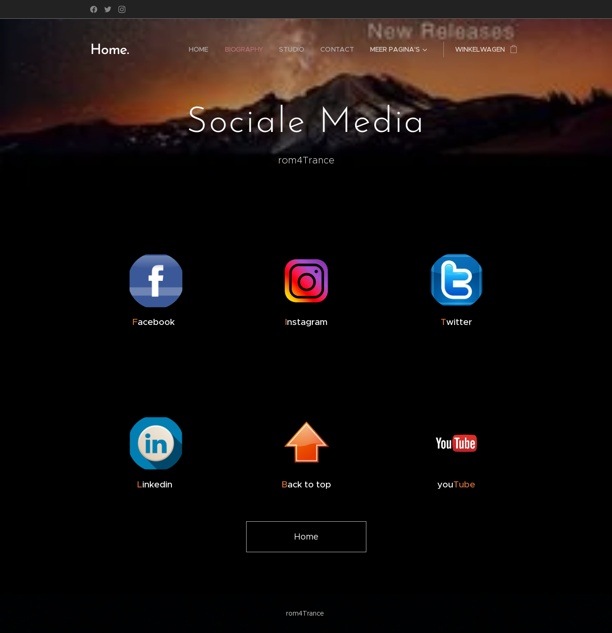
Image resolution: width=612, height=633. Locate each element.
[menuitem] (199, 49)
